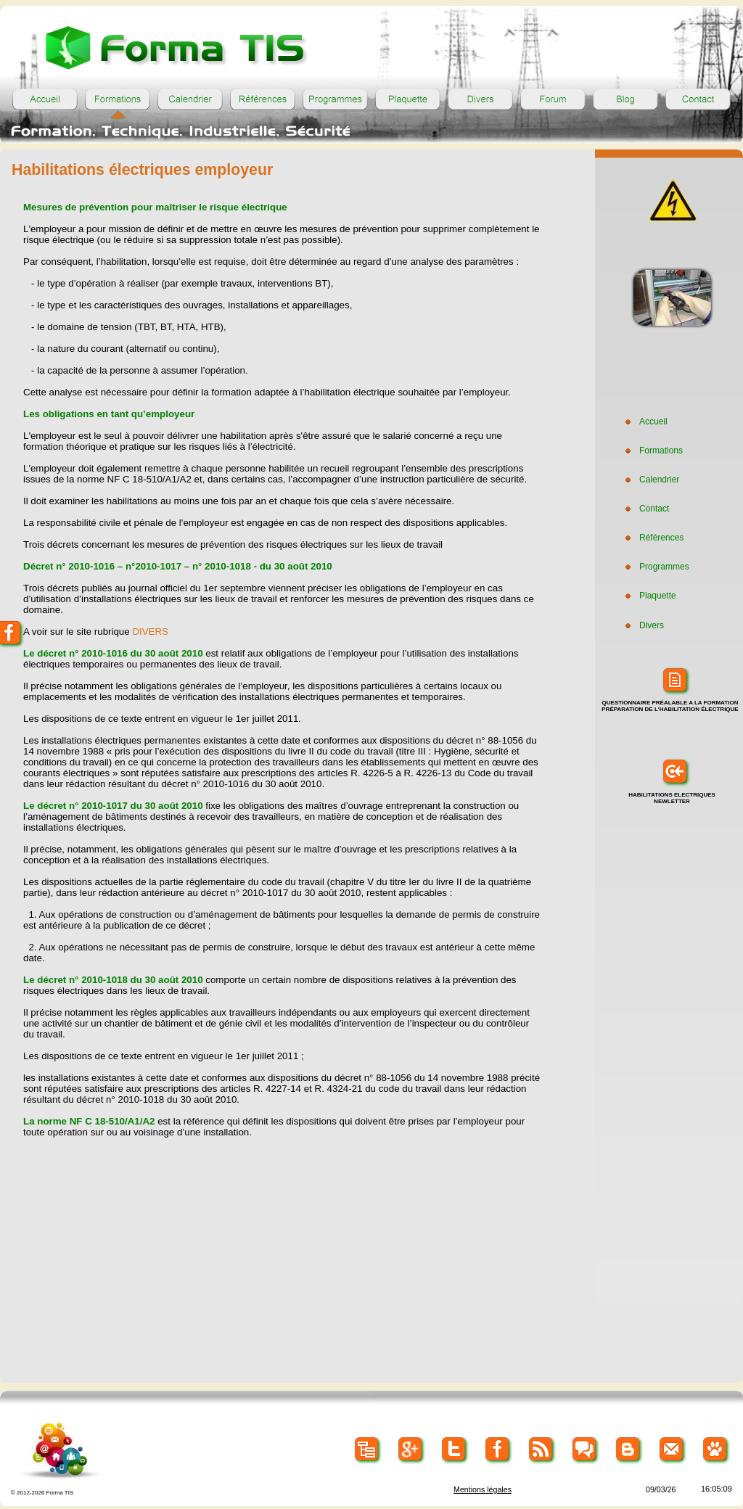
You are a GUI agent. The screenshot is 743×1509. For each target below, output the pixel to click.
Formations (652, 450)
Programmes (655, 567)
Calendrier (650, 479)
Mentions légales (482, 1489)
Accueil (645, 421)
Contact (645, 508)
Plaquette (649, 596)
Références (653, 538)
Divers (643, 625)
